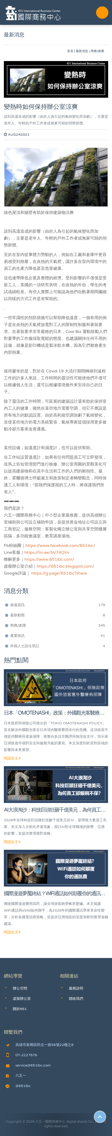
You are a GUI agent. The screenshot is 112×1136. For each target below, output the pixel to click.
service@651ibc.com (28, 1065)
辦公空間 (20, 988)
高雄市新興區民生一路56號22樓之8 (39, 1045)
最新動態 (57, 615)
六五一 (16, 1075)
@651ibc (18, 1086)
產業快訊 (57, 635)
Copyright (14, 1122)
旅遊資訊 (57, 605)
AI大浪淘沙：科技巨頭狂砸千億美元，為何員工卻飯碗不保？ (54, 810)
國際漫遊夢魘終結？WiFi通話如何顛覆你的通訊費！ (52, 894)
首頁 (70, 51)
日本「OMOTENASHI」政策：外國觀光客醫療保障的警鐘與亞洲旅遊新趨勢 (54, 713)
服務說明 (76, 988)
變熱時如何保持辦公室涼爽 (41, 107)
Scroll (100, 1116)
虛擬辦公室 (22, 998)
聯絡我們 (76, 998)
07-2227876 (21, 1055)
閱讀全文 (12, 758)
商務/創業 (57, 625)
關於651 (20, 1009)
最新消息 (82, 51)
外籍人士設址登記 (57, 646)
